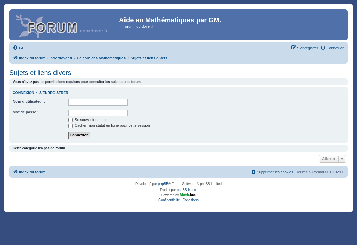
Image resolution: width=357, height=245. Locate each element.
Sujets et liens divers (40, 72)
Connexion (23, 93)
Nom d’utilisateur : (29, 101)
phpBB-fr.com (187, 190)
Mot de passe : (25, 112)
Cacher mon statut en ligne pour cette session (109, 125)
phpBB (163, 184)
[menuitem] (19, 48)
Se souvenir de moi (87, 120)
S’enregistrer (53, 93)
